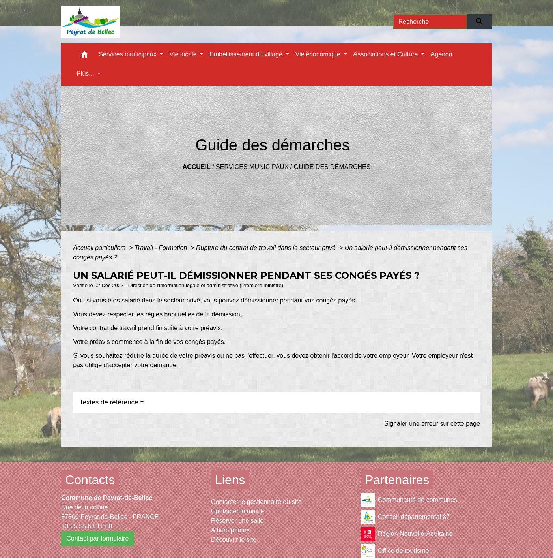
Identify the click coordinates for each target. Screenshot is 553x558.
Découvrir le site (233, 539)
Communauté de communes (409, 500)
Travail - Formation (162, 247)
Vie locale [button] (183, 54)
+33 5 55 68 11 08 (86, 526)
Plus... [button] (86, 73)
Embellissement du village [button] (246, 54)
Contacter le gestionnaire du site (256, 501)
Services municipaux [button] (128, 54)
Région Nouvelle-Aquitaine (406, 534)
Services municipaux (252, 166)
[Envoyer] (479, 21)
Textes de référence (108, 402)
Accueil (197, 166)
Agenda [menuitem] (441, 54)
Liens (230, 480)
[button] (84, 56)
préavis (210, 328)
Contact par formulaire (97, 538)
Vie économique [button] (318, 54)
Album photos (230, 530)
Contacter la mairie (237, 511)
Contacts (90, 480)
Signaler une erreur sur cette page (432, 423)
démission (226, 314)
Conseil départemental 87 (405, 517)
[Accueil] (90, 21)
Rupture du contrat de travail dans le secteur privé (266, 247)
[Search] (430, 21)
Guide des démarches (332, 166)
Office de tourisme (395, 551)
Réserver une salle (237, 520)
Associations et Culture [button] (386, 54)
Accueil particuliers (100, 247)
